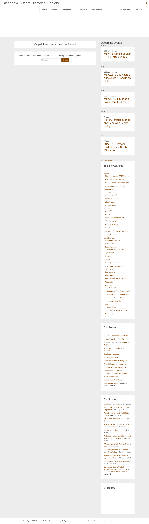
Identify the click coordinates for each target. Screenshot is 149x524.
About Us (108, 211)
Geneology (109, 314)
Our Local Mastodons (112, 404)
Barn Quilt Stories (112, 263)
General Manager (112, 224)
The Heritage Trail (111, 357)
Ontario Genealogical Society (115, 364)
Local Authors (110, 247)
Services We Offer (112, 199)
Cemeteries (109, 275)
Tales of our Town (111, 383)
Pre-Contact (110, 272)
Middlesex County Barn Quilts (115, 361)
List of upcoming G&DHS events (117, 176)
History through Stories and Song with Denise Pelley (117, 123)
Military (108, 259)
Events (54, 9)
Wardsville (109, 282)
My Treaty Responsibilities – (115, 419)
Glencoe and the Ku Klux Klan (118, 294)
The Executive (110, 221)
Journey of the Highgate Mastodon (117, 461)
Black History (110, 244)
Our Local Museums (111, 354)
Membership (110, 202)
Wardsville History (111, 377)
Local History (125, 9)
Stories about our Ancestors (116, 279)
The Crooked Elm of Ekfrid (117, 310)
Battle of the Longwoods (114, 266)
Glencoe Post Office (114, 301)
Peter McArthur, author (115, 249)
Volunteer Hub (68, 9)
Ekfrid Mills (111, 307)
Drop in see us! (111, 195)
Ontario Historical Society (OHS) (116, 367)
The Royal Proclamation (113, 430)
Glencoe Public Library (115, 298)
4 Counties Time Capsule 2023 (118, 291)
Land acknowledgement (114, 218)
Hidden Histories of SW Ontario (116, 336)
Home (44, 9)
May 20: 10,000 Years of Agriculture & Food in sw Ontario (117, 78)
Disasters (108, 256)
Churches (111, 9)
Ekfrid (107, 305)
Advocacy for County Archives (116, 231)
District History (141, 9)
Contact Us (83, 9)
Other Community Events (115, 186)
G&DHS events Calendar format (117, 183)
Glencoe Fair (111, 288)
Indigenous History (112, 240)
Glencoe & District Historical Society (30, 3)
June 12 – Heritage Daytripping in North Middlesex (115, 147)
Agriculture (109, 253)
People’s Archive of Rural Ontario (116, 339)
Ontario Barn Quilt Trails (113, 380)
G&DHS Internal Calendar (115, 179)
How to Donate (111, 205)
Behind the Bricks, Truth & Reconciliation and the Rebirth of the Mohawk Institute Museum (116, 469)
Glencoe (108, 285)
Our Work (109, 214)
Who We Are (97, 9)
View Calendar (106, 160)
